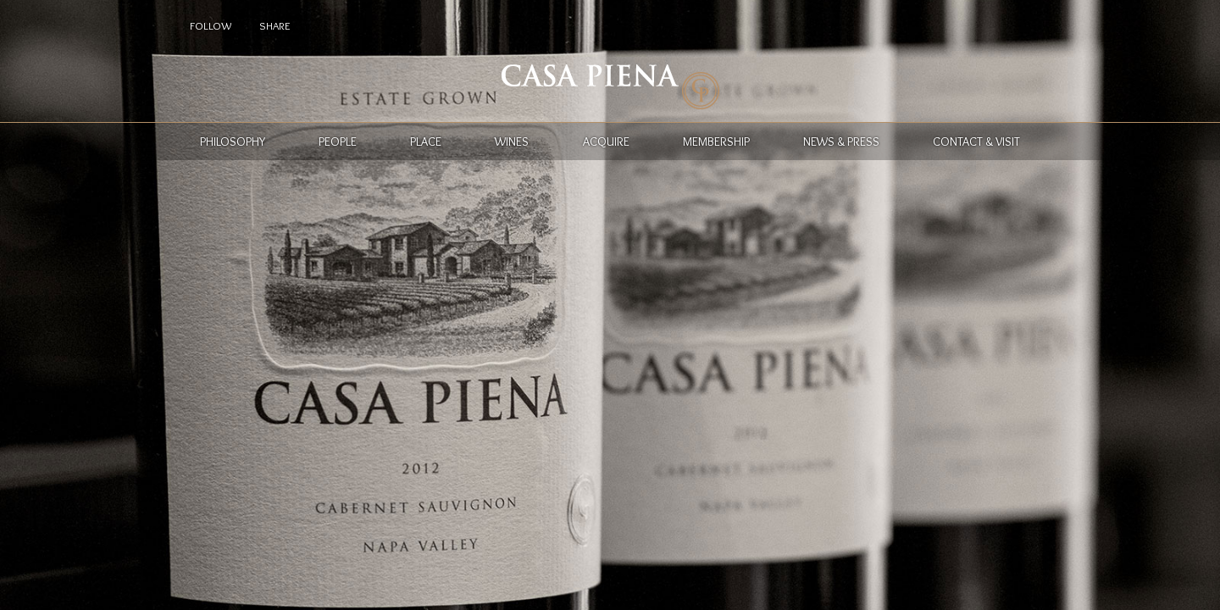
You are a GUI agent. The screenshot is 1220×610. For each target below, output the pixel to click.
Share (274, 25)
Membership (716, 141)
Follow (210, 25)
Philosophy (232, 141)
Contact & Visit (976, 141)
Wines (512, 141)
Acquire (606, 141)
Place (425, 141)
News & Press (841, 141)
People (338, 141)
